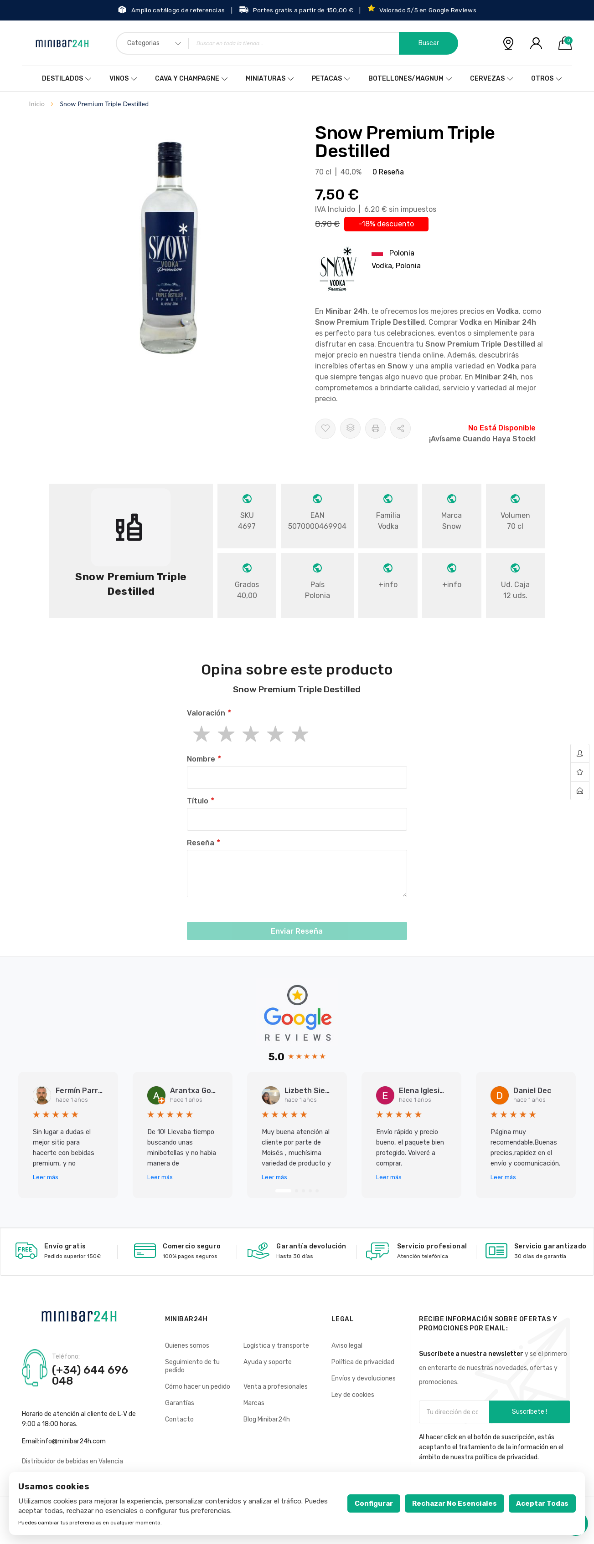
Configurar (374, 1503)
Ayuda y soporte (267, 1362)
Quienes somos (187, 1346)
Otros (542, 78)
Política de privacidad (362, 1362)
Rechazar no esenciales (454, 1503)
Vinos (119, 78)
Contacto (179, 1419)
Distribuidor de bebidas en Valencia (72, 1461)
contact (580, 791)
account (580, 753)
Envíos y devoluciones (363, 1378)
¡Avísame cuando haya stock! (482, 439)
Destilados (62, 78)
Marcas (253, 1403)
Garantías (179, 1403)
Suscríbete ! (529, 1412)
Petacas (327, 78)
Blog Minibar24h (266, 1419)
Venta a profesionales (275, 1387)
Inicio (37, 103)
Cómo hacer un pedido (197, 1387)
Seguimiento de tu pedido (192, 1366)
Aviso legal (346, 1346)
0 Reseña (388, 172)
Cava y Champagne (187, 78)
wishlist (580, 772)
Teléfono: (66, 1357)
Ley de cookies (352, 1395)
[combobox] (287, 43)
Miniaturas (265, 78)
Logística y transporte (276, 1346)
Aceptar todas (542, 1503)
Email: (30, 1441)
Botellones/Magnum (406, 78)
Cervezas (487, 78)
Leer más (45, 1177)
